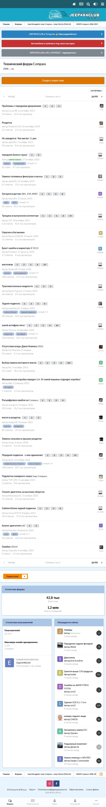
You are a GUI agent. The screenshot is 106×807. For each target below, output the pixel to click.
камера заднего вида (75, 716)
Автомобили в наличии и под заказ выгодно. (53, 43)
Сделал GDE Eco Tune (75, 702)
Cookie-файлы (92, 789)
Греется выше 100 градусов (78, 671)
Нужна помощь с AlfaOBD (77, 757)
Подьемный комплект (75, 743)
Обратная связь (76, 789)
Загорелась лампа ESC (75, 730)
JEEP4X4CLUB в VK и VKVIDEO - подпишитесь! (53, 52)
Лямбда (68, 630)
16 (68, 363)
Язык (32, 789)
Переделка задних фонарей (78, 643)
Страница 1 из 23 (53, 96)
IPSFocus (23, 789)
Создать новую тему (53, 80)
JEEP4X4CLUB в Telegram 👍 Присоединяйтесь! (53, 34)
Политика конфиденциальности (52, 789)
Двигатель (69, 657)
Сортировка (96, 91)
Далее (95, 96)
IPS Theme (11, 789)
